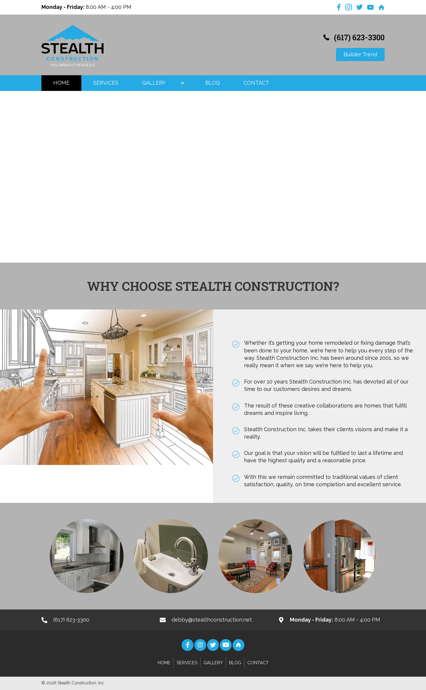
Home (164, 662)
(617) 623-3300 (359, 37)
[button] (183, 83)
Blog (235, 662)
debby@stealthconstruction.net (212, 620)
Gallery (213, 662)
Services (187, 662)
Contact (258, 662)
